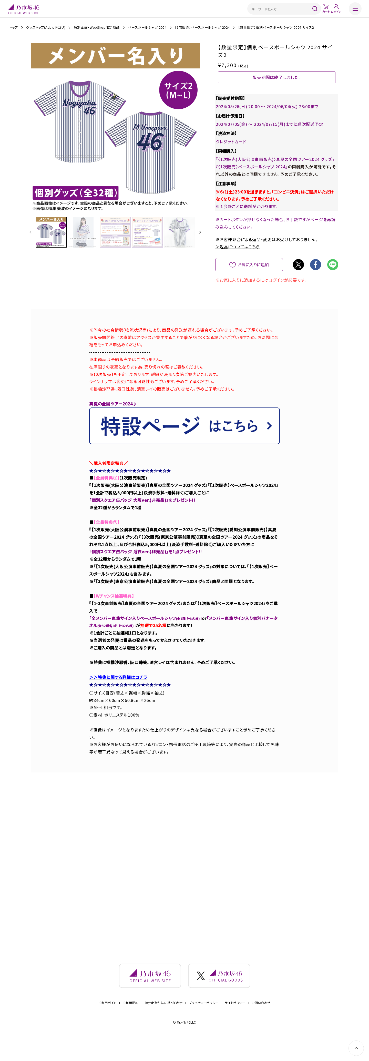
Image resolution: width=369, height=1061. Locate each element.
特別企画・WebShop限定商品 (97, 27)
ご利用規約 (130, 1019)
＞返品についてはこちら (237, 256)
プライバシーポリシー (204, 1019)
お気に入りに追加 (253, 274)
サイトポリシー (235, 1019)
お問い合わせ (261, 1019)
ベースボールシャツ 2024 (147, 27)
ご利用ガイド (107, 1019)
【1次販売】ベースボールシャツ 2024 (202, 27)
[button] (200, 232)
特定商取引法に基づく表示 (163, 1019)
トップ (13, 27)
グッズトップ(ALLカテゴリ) (45, 27)
